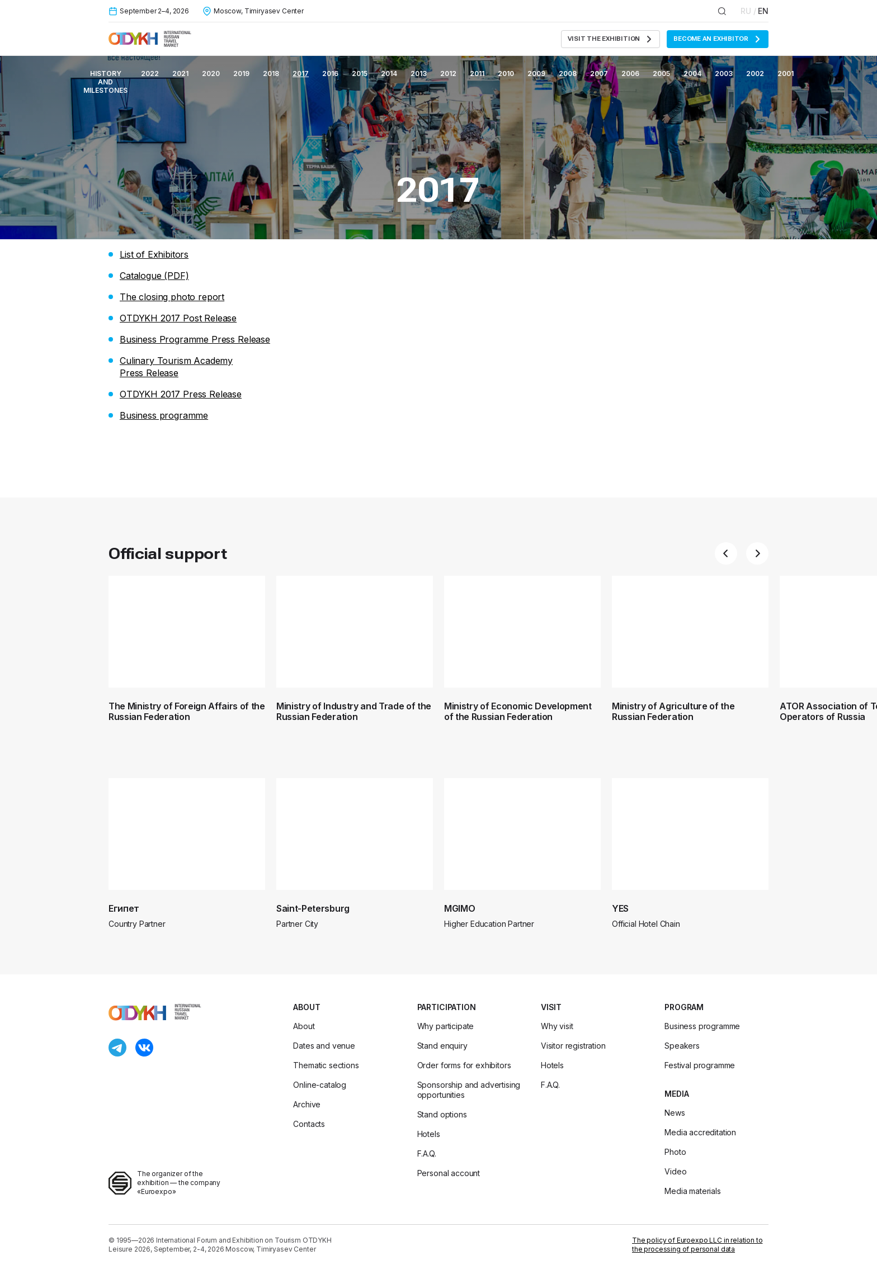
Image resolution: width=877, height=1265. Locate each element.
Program (684, 1007)
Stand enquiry (442, 1045)
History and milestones (105, 81)
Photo (675, 1152)
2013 (419, 73)
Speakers (682, 1045)
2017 (301, 73)
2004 (692, 73)
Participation (446, 1007)
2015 (359, 73)
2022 (150, 73)
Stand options (442, 1114)
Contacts (309, 1124)
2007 (599, 73)
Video (675, 1171)
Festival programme (699, 1065)
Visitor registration (573, 1045)
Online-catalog (319, 1084)
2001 (785, 73)
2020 (211, 73)
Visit (551, 1007)
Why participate (445, 1026)
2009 (536, 73)
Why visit (557, 1026)
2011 (477, 73)
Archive (306, 1104)
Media (676, 1093)
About (306, 1007)
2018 (271, 73)
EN (763, 11)
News (674, 1112)
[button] (726, 553)
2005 (661, 73)
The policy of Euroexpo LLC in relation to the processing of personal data (697, 1244)
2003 (724, 73)
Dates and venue (324, 1045)
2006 (630, 73)
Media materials (692, 1191)
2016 (330, 73)
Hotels (428, 1134)
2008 (568, 73)
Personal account (448, 1173)
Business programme (702, 1026)
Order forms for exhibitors (464, 1065)
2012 (448, 73)
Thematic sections (326, 1065)
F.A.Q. (426, 1153)
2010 (506, 73)
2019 (241, 73)
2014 (389, 73)
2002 (755, 73)
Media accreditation (700, 1132)
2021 (180, 73)
